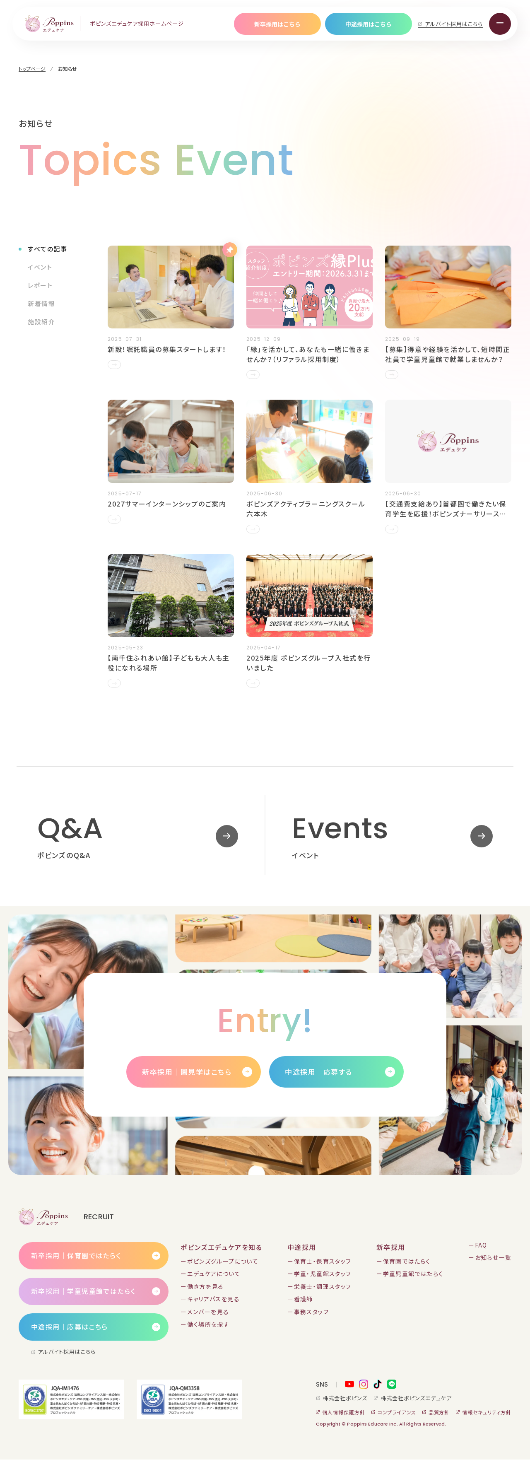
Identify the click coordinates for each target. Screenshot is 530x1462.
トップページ (32, 68)
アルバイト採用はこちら (454, 24)
